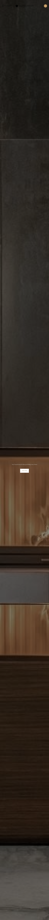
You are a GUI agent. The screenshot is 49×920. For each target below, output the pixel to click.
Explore (24, 470)
